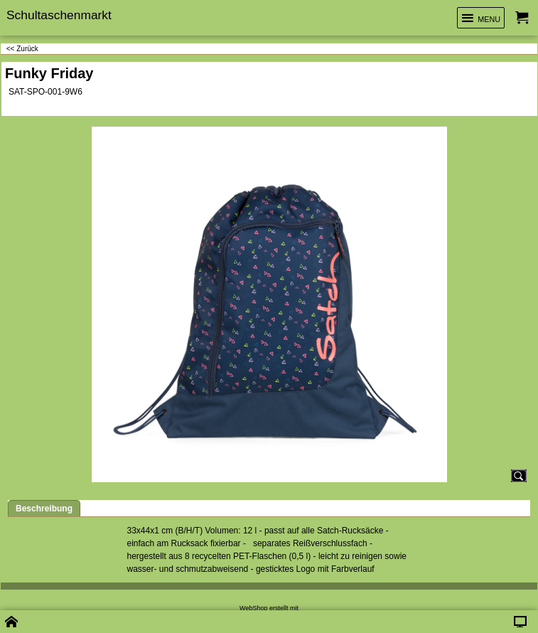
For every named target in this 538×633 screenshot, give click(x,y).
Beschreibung (44, 509)
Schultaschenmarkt (59, 15)
